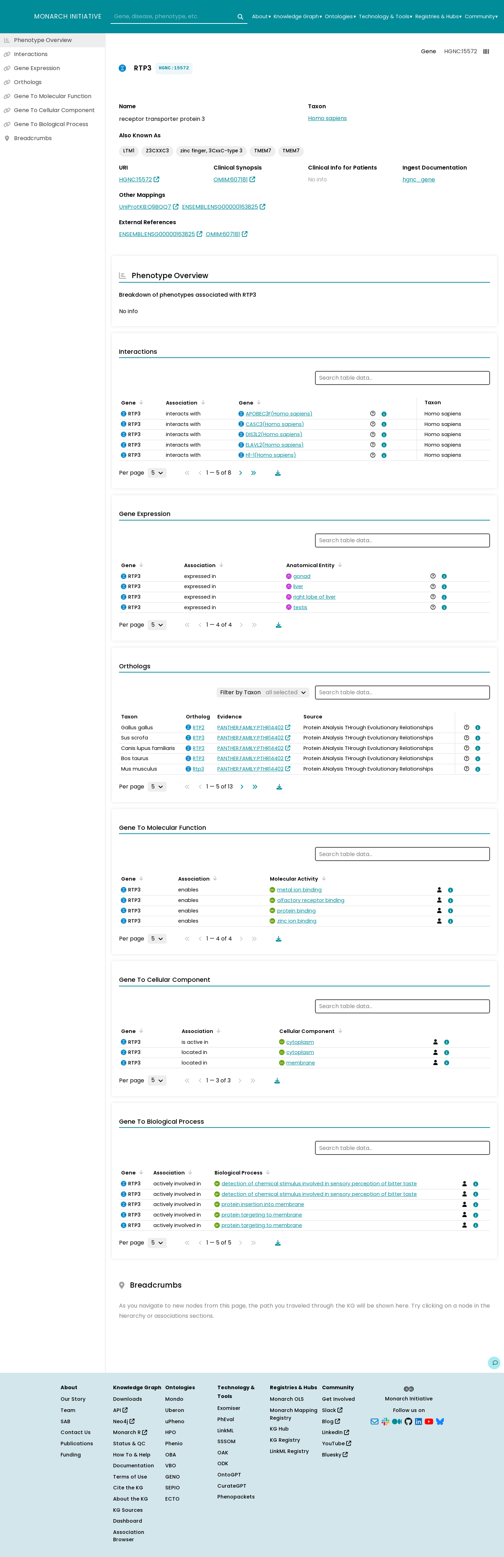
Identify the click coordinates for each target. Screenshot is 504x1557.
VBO (170, 1465)
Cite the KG (128, 1487)
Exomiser (228, 1408)
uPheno (174, 1421)
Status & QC (129, 1443)
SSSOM (226, 1441)
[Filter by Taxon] (263, 692)
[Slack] (385, 1420)
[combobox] (179, 17)
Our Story (73, 1399)
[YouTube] (429, 1420)
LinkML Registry (289, 1451)
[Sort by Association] (201, 402)
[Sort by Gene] (140, 402)
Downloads (127, 1399)
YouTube (336, 1443)
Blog (331, 1421)
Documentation (133, 1465)
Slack (332, 1410)
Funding (71, 1454)
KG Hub (279, 1428)
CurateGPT (231, 1485)
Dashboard (127, 1520)
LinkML (225, 1430)
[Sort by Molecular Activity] (322, 878)
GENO (172, 1476)
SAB (65, 1421)
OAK (222, 1452)
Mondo (174, 1399)
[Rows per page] (157, 473)
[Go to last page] (252, 473)
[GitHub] (408, 1420)
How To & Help (131, 1454)
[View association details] (383, 414)
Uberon (174, 1410)
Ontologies (340, 17)
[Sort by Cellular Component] (339, 1030)
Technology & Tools (385, 17)
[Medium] (397, 1420)
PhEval (225, 1419)
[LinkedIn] (418, 1420)
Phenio (174, 1443)
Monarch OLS (287, 1399)
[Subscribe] (374, 1420)
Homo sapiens (327, 118)
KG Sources (128, 1510)
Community (481, 17)
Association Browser (128, 1536)
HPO (170, 1432)
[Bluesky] (440, 1420)
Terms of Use (130, 1476)
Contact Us (76, 1432)
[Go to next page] (239, 473)
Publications (77, 1443)
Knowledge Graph (298, 17)
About (261, 17)
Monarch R (130, 1432)
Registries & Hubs (438, 17)
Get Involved (338, 1399)
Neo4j (123, 1421)
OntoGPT (229, 1474)
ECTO (172, 1498)
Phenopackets (236, 1496)
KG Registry (285, 1440)
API (120, 1410)
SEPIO (172, 1487)
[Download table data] (276, 473)
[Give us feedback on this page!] (494, 1363)
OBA (170, 1454)
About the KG (130, 1498)
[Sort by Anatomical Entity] (339, 564)
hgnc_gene (418, 179)
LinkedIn (335, 1432)
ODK (222, 1463)
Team (68, 1410)
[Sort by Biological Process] (266, 1172)
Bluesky (335, 1454)
